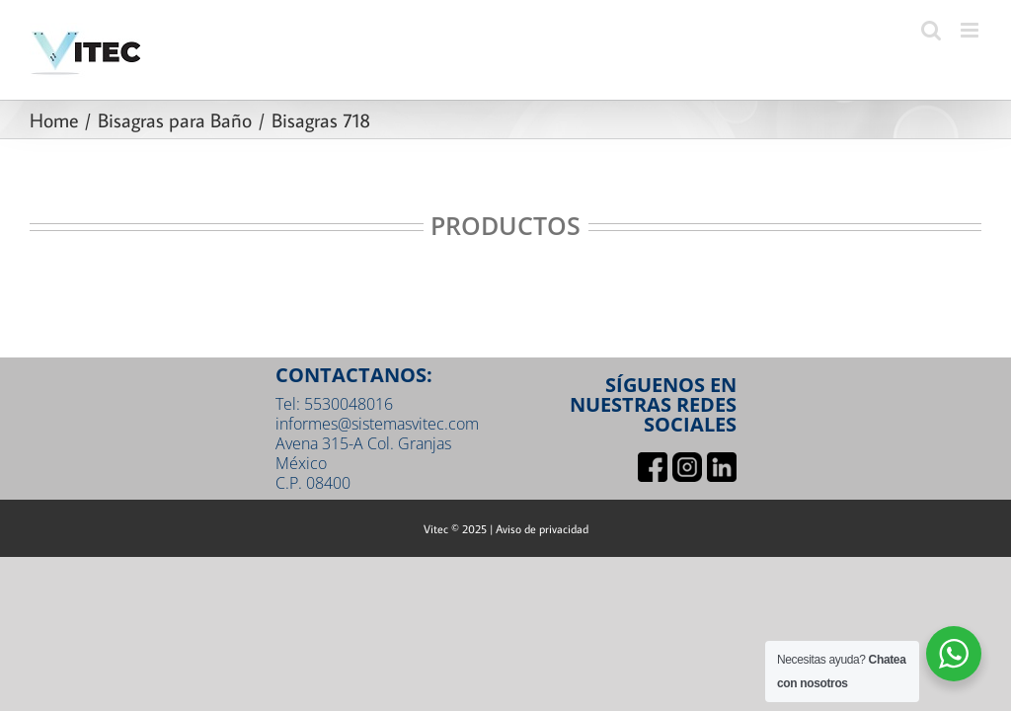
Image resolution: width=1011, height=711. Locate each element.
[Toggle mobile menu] (971, 30)
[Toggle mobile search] (931, 30)
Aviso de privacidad (542, 528)
